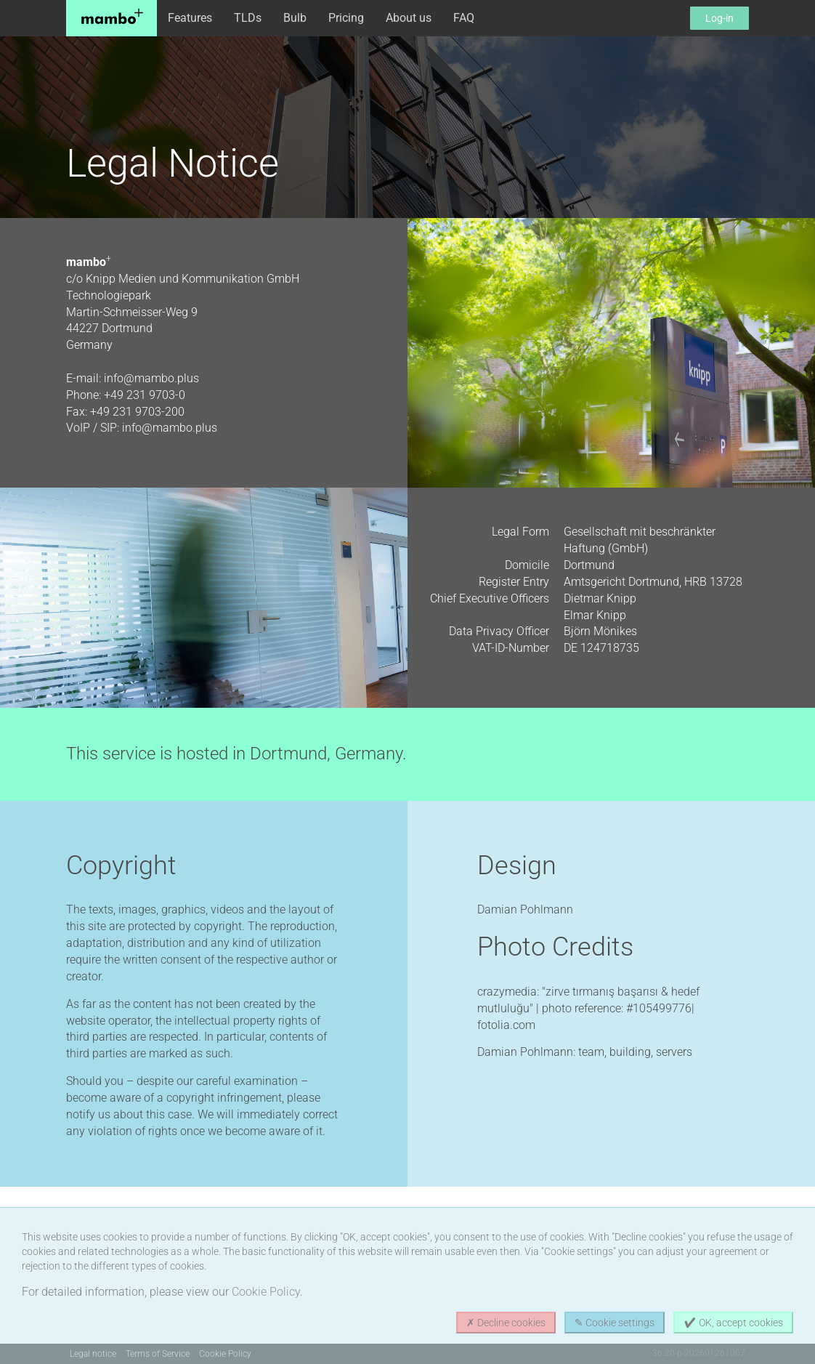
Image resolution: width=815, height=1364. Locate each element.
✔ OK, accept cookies (733, 1322)
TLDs (247, 18)
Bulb (295, 18)
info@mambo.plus (151, 378)
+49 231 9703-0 (144, 395)
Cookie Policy (266, 1292)
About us (408, 18)
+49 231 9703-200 (137, 412)
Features (190, 18)
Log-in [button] (719, 18)
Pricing (346, 18)
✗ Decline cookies (506, 1322)
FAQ (463, 18)
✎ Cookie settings (614, 1322)
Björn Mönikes (600, 631)
